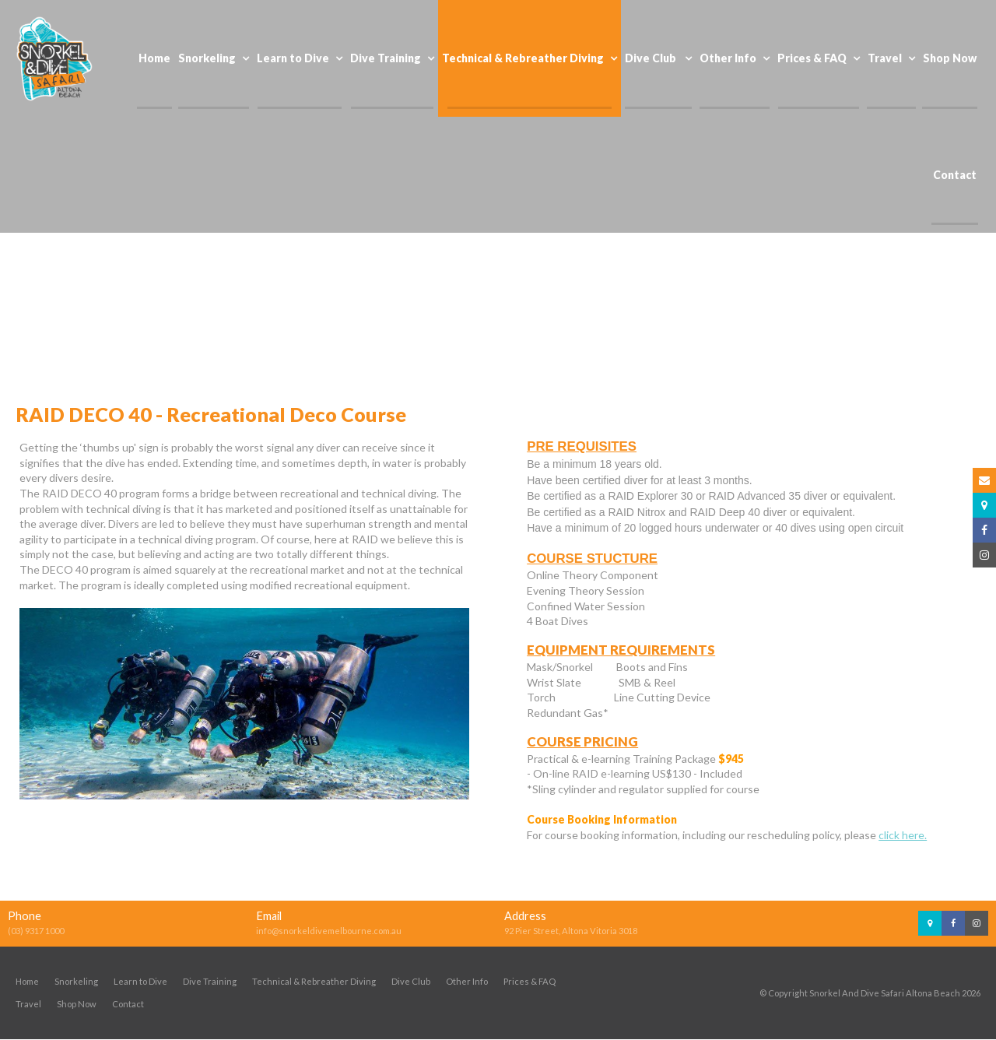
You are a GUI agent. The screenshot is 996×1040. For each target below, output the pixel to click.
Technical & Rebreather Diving (314, 982)
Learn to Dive (140, 982)
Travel (28, 1005)
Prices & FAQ (529, 982)
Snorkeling (76, 982)
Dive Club (410, 982)
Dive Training (210, 982)
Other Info (467, 982)
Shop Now (76, 1005)
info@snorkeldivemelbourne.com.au (329, 931)
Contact (128, 1005)
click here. (903, 834)
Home (27, 982)
